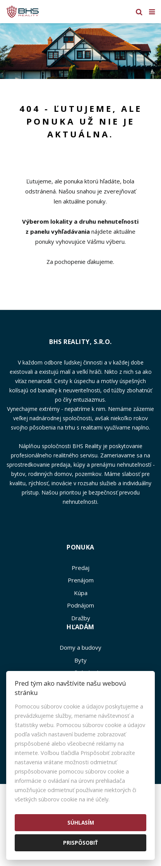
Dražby (80, 618)
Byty (80, 660)
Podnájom (80, 605)
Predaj (80, 568)
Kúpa (80, 593)
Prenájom (81, 580)
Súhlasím (80, 822)
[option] (80, 51)
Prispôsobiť (80, 842)
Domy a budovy (80, 647)
